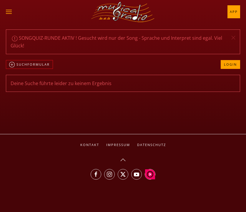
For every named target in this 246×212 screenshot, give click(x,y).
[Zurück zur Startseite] (123, 12)
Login (230, 64)
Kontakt (89, 145)
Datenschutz (151, 145)
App (234, 11)
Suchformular (29, 65)
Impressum (118, 145)
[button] (9, 12)
